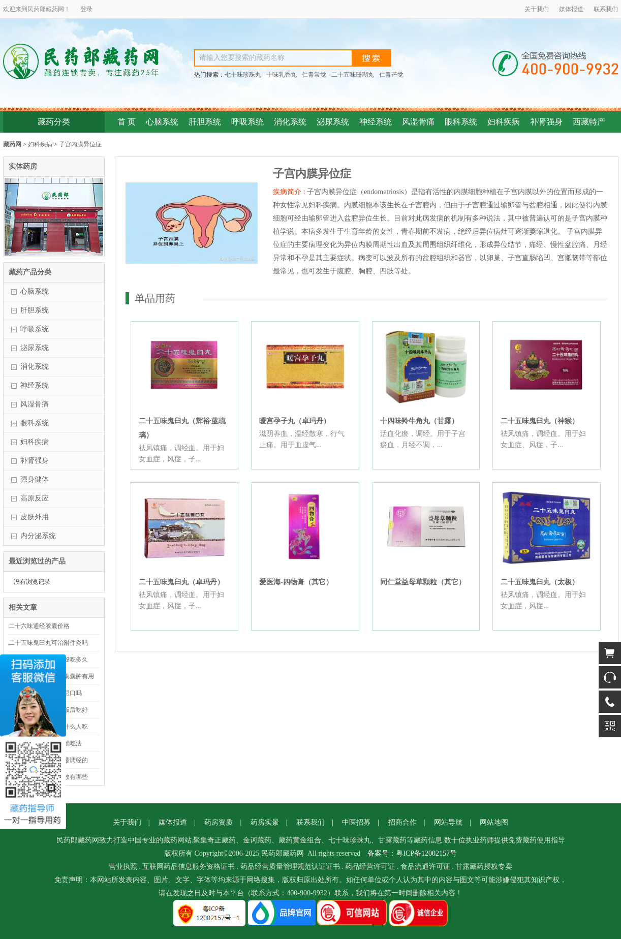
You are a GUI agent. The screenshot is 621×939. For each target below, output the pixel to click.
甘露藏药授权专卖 (483, 866)
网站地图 (494, 822)
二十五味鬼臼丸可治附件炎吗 (48, 642)
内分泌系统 (38, 536)
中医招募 (356, 822)
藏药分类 (54, 121)
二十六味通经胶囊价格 (39, 626)
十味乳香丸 (281, 74)
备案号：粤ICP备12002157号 (412, 853)
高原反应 (34, 498)
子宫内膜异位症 (80, 144)
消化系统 (290, 121)
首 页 (126, 121)
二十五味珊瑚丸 (352, 74)
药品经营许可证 (370, 866)
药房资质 (218, 822)
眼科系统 (461, 121)
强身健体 (34, 479)
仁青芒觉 (391, 74)
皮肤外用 (34, 517)
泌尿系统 (333, 121)
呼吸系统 (247, 121)
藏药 (52, 9)
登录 (86, 9)
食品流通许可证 (425, 866)
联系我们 (606, 9)
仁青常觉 (314, 74)
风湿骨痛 (418, 121)
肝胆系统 (205, 121)
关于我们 (536, 9)
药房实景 (265, 822)
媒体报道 (571, 9)
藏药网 (12, 144)
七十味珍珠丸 (243, 74)
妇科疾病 (503, 121)
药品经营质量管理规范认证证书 (290, 866)
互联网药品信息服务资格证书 (188, 866)
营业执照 (123, 866)
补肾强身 (546, 121)
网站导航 (448, 822)
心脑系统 (162, 121)
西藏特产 (589, 121)
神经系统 (375, 121)
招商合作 (402, 822)
